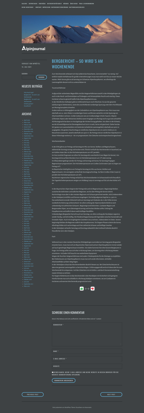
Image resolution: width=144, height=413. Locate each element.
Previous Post (35, 394)
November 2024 (28, 158)
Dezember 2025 (28, 129)
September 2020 (28, 266)
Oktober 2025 (28, 133)
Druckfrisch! (27, 106)
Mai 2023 (26, 198)
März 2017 (27, 286)
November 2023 (28, 185)
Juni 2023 (26, 196)
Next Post (114, 394)
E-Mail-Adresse (60, 359)
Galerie (24, 3)
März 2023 (27, 203)
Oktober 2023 (28, 187)
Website (56, 366)
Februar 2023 (27, 205)
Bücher (66, 3)
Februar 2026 (27, 124)
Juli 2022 (26, 221)
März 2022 (27, 230)
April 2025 (27, 147)
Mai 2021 (26, 252)
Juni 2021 (26, 250)
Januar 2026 (27, 127)
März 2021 (27, 257)
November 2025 (28, 131)
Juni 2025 (26, 142)
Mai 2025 (26, 145)
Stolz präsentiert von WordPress (61, 407)
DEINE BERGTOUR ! (28, 7)
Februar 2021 (27, 259)
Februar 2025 (27, 151)
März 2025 (27, 149)
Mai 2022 (26, 225)
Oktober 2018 (28, 279)
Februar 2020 (27, 270)
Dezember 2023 (28, 183)
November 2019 (28, 273)
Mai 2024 (26, 172)
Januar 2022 (27, 234)
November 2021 (28, 239)
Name (56, 351)
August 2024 (27, 165)
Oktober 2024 (28, 160)
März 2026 (27, 122)
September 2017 (28, 284)
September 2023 (28, 190)
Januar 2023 (27, 207)
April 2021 (27, 255)
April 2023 (27, 201)
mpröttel (36, 63)
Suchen (24, 74)
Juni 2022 (26, 223)
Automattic (88, 407)
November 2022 (28, 212)
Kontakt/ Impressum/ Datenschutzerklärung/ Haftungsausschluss (60, 7)
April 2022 (27, 228)
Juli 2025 (26, 140)
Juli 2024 (26, 167)
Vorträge (42, 3)
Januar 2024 (27, 181)
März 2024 (27, 176)
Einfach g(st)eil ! (28, 104)
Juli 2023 (26, 194)
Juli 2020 (26, 268)
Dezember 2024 (28, 156)
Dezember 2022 (28, 210)
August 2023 (27, 192)
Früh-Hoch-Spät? (29, 92)
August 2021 (27, 246)
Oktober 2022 (28, 214)
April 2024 (27, 174)
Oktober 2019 (28, 275)
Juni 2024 (26, 169)
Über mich (74, 3)
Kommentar (58, 325)
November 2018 (28, 277)
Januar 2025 (27, 154)
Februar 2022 (27, 232)
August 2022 (27, 219)
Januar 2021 (27, 261)
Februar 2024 (27, 178)
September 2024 (28, 163)
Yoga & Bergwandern (86, 3)
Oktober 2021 (28, 241)
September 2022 (28, 216)
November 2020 (28, 264)
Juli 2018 (26, 282)
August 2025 (27, 138)
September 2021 (28, 243)
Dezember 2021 (28, 237)
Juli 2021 (26, 248)
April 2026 (27, 120)
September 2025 (28, 136)
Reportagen (33, 3)
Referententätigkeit (54, 3)
